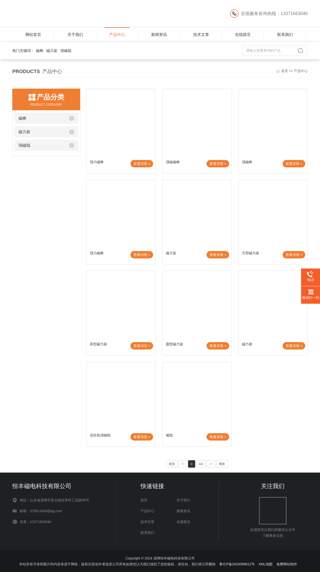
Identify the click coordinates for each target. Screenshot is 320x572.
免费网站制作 (286, 564)
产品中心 (117, 34)
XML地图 (265, 564)
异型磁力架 (98, 344)
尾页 (222, 464)
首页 (284, 71)
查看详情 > (141, 164)
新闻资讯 (159, 34)
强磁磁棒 (173, 162)
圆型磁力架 (174, 344)
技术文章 (201, 34)
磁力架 (51, 50)
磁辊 (169, 435)
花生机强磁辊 (100, 435)
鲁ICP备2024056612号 (237, 564)
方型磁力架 (250, 253)
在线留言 (243, 34)
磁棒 (39, 50)
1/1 (201, 464)
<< (183, 464)
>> (211, 464)
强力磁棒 (97, 162)
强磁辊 (65, 50)
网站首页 (33, 34)
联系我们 (285, 34)
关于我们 (75, 34)
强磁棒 (247, 162)
